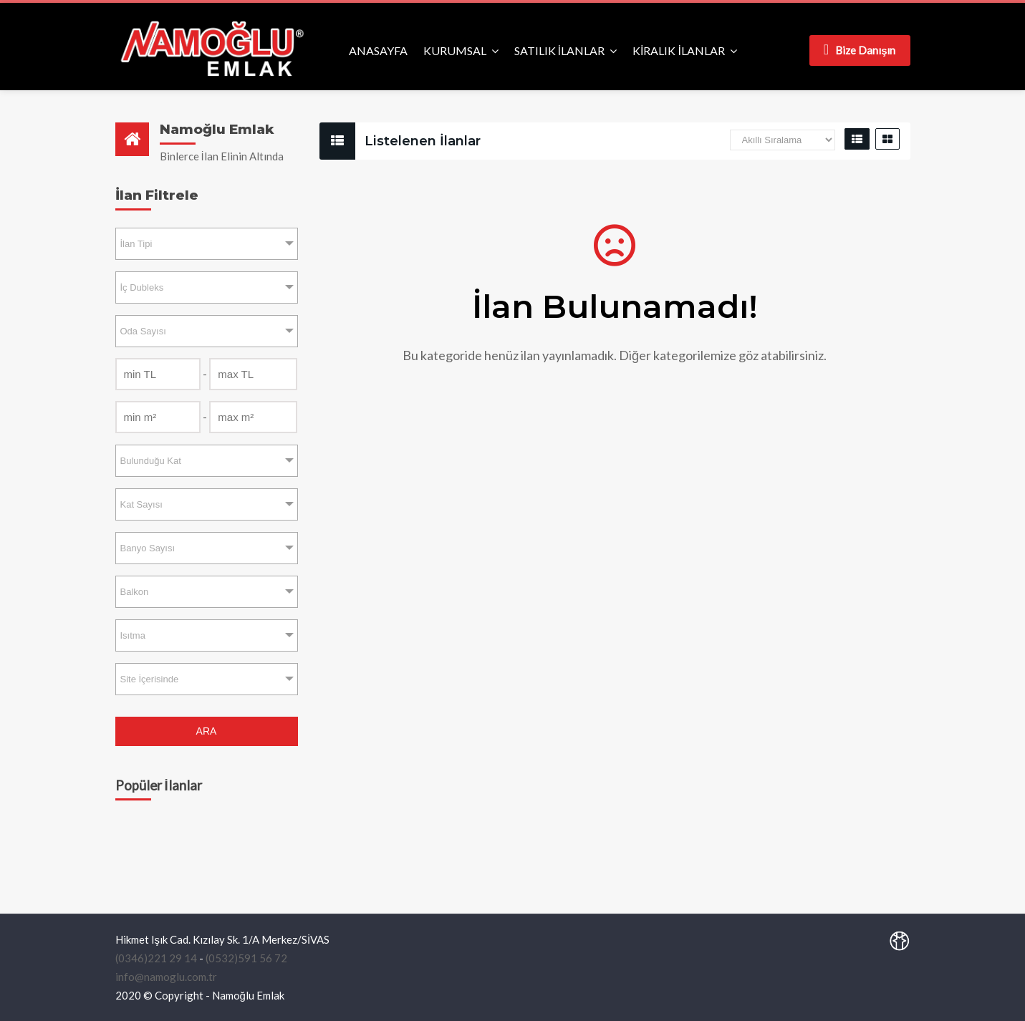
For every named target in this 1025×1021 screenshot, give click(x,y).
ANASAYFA (378, 50)
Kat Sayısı (141, 504)
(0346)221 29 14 (156, 958)
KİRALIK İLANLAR (678, 50)
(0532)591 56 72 (246, 958)
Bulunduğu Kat (150, 460)
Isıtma (132, 635)
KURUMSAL (454, 50)
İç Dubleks (142, 287)
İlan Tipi (136, 243)
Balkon (134, 591)
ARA (206, 731)
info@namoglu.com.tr (166, 976)
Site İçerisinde (149, 679)
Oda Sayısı (143, 331)
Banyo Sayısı (147, 548)
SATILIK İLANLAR (559, 50)
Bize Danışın (860, 49)
